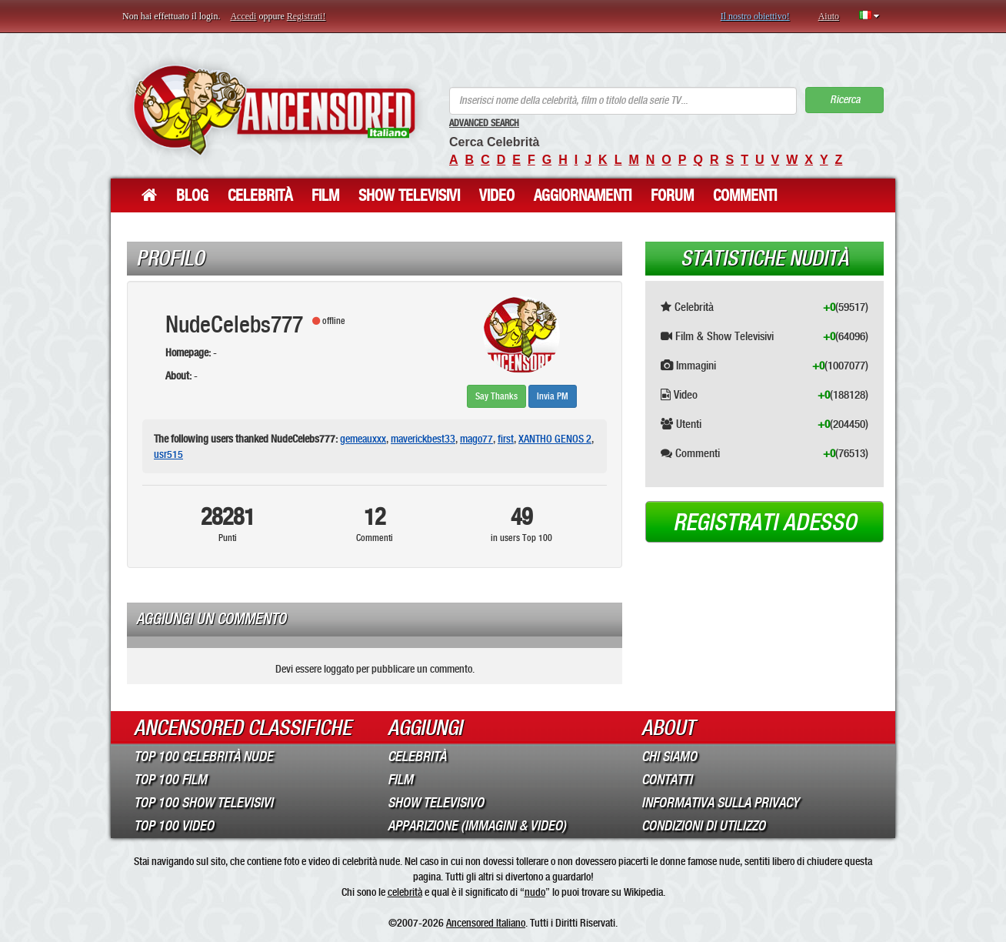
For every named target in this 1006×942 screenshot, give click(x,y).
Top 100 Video (174, 825)
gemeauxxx (363, 439)
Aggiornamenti (582, 195)
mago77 (476, 439)
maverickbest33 (423, 439)
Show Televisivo (436, 802)
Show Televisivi (409, 195)
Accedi (243, 16)
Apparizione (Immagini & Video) (477, 825)
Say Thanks (496, 396)
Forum (672, 195)
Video (497, 195)
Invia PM (552, 396)
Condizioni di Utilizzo (703, 825)
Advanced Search (484, 123)
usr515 (168, 454)
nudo (535, 892)
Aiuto (828, 16)
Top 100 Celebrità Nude (203, 756)
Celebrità (260, 195)
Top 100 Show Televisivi (203, 802)
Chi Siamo (669, 756)
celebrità (405, 892)
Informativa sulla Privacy (720, 802)
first (506, 439)
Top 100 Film (170, 779)
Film (325, 195)
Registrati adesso (765, 522)
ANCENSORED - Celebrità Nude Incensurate (274, 110)
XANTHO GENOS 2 (554, 439)
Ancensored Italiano (485, 923)
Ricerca (845, 99)
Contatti (666, 779)
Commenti (745, 195)
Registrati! (306, 16)
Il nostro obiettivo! (755, 16)
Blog (192, 195)
